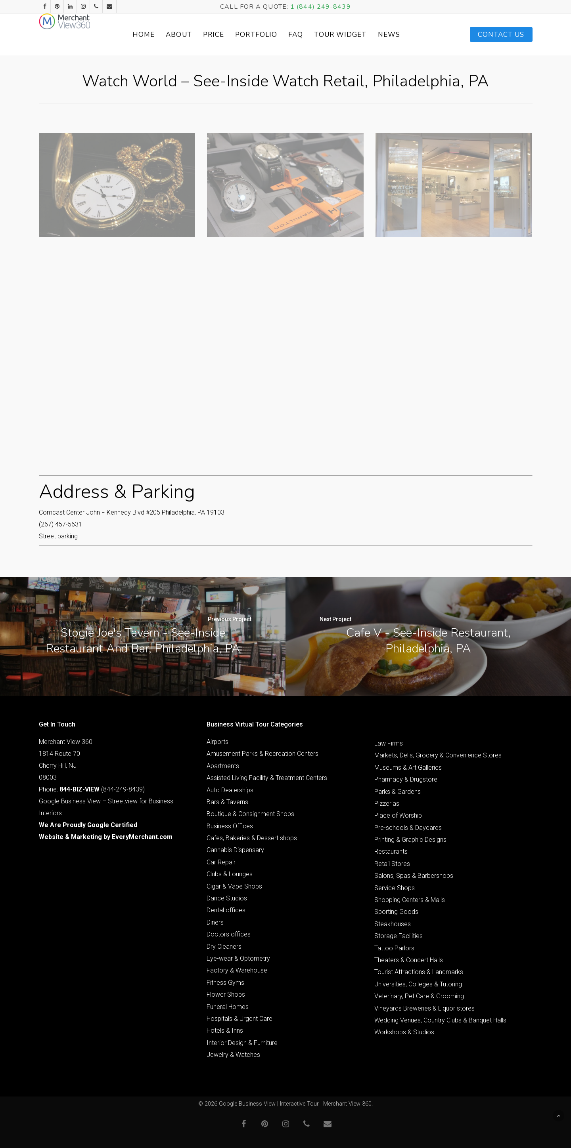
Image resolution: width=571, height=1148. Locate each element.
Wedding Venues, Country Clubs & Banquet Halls (440, 1020)
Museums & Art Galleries (408, 767)
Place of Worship (398, 815)
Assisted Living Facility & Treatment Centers (267, 778)
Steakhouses (392, 924)
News (408, 34)
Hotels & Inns (225, 1030)
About (198, 34)
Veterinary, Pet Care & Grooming (419, 996)
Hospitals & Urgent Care (239, 1018)
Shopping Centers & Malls (409, 900)
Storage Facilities (398, 936)
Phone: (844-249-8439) (92, 789)
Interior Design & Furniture (242, 1043)
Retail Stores (392, 864)
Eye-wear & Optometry (238, 958)
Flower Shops (226, 994)
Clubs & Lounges (230, 874)
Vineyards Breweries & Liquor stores (424, 1008)
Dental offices (226, 910)
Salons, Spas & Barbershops (413, 875)
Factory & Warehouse (237, 970)
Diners (215, 922)
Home (162, 34)
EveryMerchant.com (142, 837)
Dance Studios (227, 898)
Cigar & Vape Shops (234, 886)
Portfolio (276, 34)
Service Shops (394, 888)
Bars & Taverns (227, 802)
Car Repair (221, 862)
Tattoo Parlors (394, 948)
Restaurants (391, 851)
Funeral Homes (228, 1007)
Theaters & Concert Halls (408, 960)
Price (232, 34)
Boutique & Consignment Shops (250, 814)
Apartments (223, 766)
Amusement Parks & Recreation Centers (262, 753)
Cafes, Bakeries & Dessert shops (252, 838)
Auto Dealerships (230, 790)
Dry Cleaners (224, 946)
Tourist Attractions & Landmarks (418, 972)
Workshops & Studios (404, 1032)
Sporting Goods (396, 911)
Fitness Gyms (225, 982)
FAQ (315, 34)
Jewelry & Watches (233, 1054)
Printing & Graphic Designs (410, 839)
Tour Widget (359, 34)
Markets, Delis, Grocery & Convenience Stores (438, 755)
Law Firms (388, 743)
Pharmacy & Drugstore (405, 779)
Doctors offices (229, 934)
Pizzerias (386, 803)
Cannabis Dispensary (235, 850)
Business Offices (230, 826)
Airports (217, 742)
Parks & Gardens (397, 791)
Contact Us (501, 34)
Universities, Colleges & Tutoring (418, 984)
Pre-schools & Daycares (408, 827)
